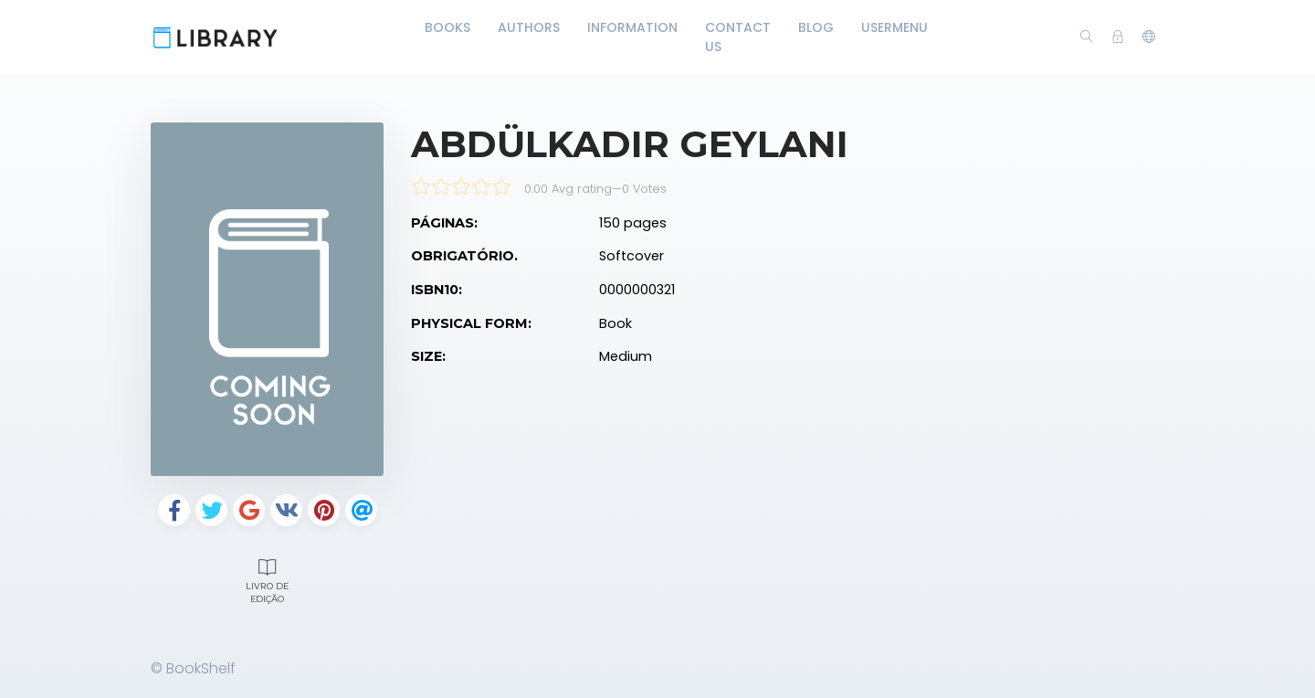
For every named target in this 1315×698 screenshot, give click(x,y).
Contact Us (738, 37)
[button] (1148, 37)
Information (632, 27)
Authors (529, 27)
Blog (816, 27)
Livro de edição (267, 579)
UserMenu (894, 27)
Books (447, 27)
